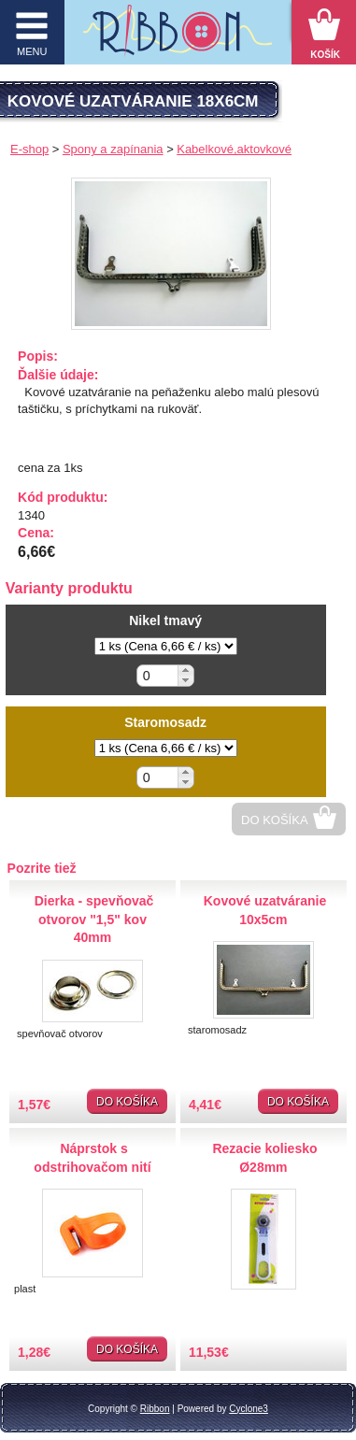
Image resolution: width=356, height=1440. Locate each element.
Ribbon (155, 1409)
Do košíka (274, 820)
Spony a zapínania (113, 149)
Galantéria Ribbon (177, 37)
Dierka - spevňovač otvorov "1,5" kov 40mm (94, 919)
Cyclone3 (248, 1409)
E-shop (29, 149)
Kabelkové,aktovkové (234, 149)
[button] (185, 670)
